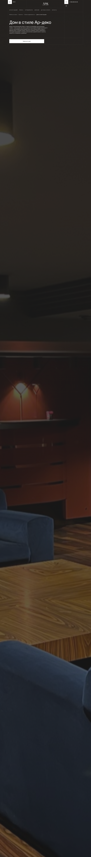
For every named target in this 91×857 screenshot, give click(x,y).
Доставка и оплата (45, 10)
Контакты (54, 10)
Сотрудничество (29, 10)
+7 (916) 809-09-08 (73, 2)
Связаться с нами (27, 41)
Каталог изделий (13, 10)
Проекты (21, 10)
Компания (36, 10)
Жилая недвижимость (29, 14)
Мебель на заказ (13, 14)
